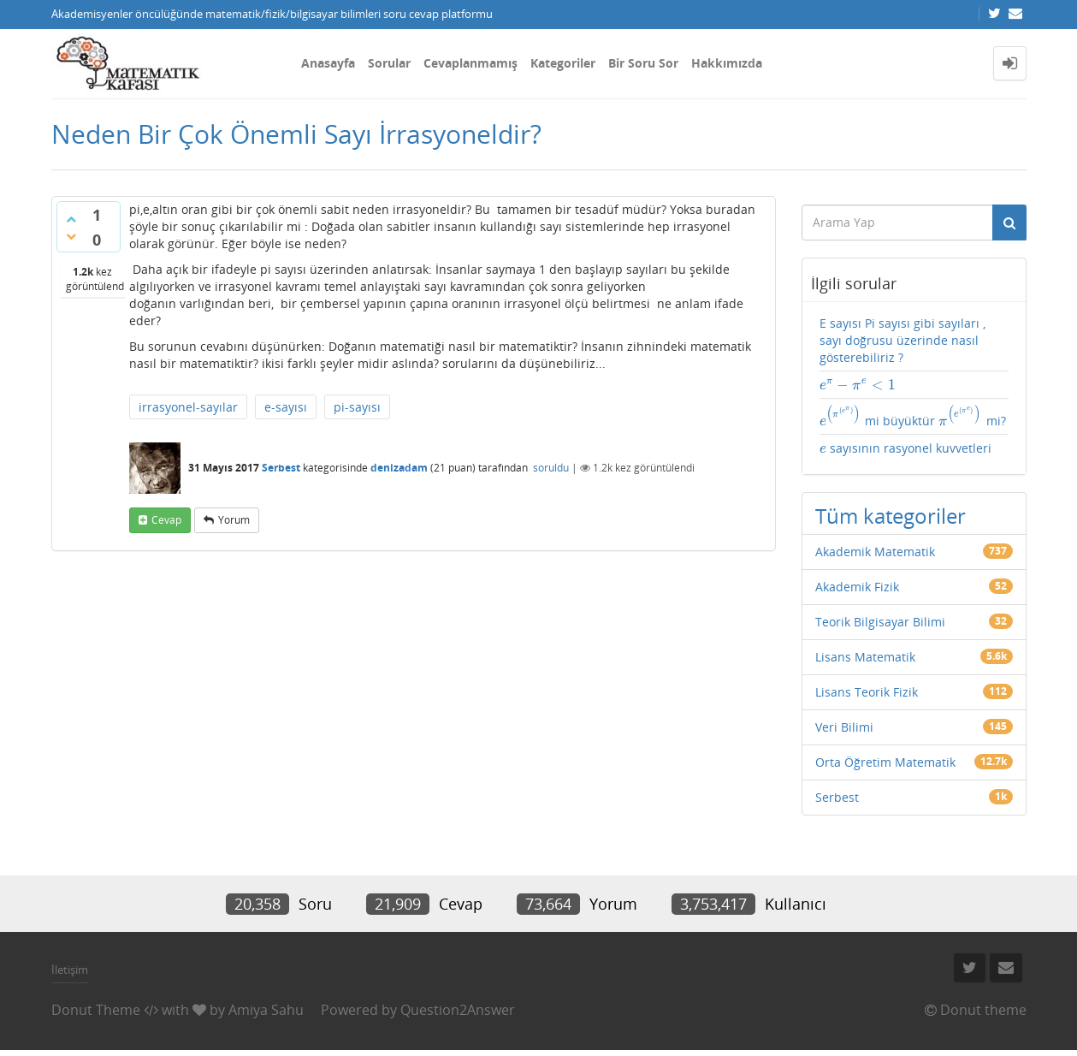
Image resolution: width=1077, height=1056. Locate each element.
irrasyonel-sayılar (188, 407)
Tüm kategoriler (890, 515)
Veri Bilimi (844, 727)
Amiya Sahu (266, 1009)
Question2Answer (457, 1009)
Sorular (389, 63)
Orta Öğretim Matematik (885, 762)
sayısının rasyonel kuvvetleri (905, 448)
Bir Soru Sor (643, 63)
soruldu (551, 467)
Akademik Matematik (875, 551)
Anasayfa (328, 63)
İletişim (69, 969)
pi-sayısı (357, 407)
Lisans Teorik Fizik (866, 692)
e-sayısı (285, 407)
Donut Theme (95, 1009)
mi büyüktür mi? (913, 417)
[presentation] (858, 385)
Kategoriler (562, 63)
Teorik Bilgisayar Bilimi (880, 622)
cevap (166, 520)
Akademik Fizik (857, 586)
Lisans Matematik (865, 657)
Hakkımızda (726, 63)
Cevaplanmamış (470, 63)
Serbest (281, 467)
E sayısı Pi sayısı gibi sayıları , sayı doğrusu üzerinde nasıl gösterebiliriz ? (902, 340)
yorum (234, 520)
